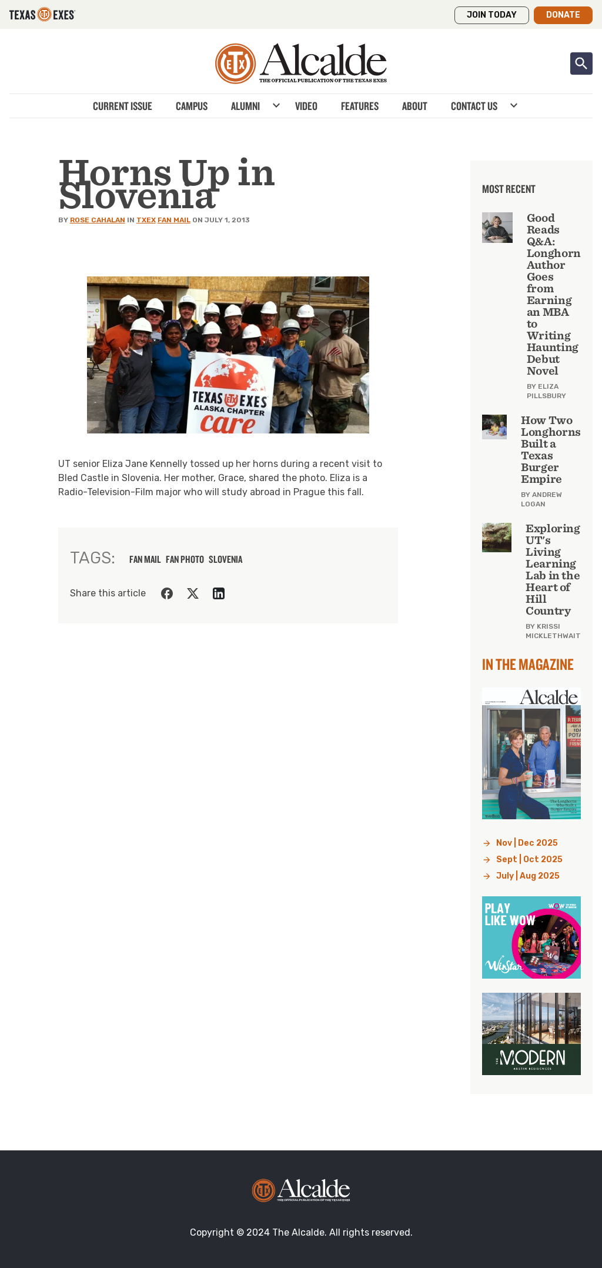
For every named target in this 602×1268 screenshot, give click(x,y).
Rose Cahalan (97, 220)
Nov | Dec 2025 (527, 843)
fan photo (185, 559)
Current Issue (122, 106)
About (414, 106)
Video (306, 106)
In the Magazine (528, 664)
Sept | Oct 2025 (529, 860)
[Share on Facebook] (167, 593)
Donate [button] (563, 15)
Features (360, 106)
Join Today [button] (492, 15)
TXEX (146, 220)
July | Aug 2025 (528, 876)
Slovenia (225, 559)
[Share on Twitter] (193, 593)
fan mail (145, 559)
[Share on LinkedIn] (219, 593)
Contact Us (474, 106)
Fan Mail (174, 220)
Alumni (245, 106)
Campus (192, 106)
